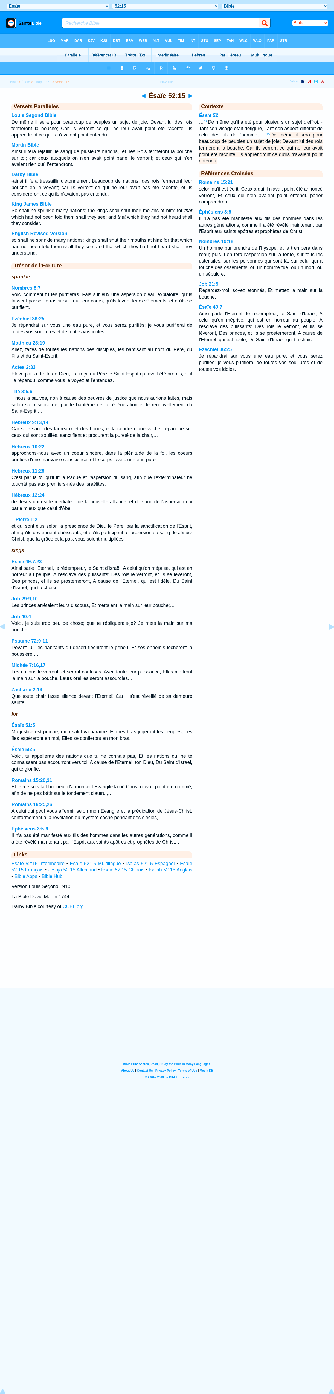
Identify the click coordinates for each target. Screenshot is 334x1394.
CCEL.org (73, 906)
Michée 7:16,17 (28, 665)
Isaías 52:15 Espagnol (150, 863)
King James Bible (31, 204)
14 (205, 121)
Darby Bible (24, 174)
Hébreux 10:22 (27, 447)
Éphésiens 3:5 (215, 212)
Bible (14, 82)
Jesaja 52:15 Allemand (72, 870)
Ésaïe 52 (208, 115)
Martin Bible (25, 145)
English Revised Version (39, 233)
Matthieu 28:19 (28, 343)
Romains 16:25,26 (31, 804)
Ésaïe (25, 82)
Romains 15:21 (216, 182)
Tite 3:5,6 (21, 391)
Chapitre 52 (42, 82)
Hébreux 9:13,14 (29, 422)
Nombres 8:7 (26, 288)
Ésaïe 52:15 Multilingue (95, 863)
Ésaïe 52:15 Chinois (122, 870)
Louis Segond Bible (33, 115)
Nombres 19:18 (216, 241)
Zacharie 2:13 (26, 689)
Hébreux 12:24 (27, 495)
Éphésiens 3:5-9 (29, 829)
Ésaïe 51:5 (23, 725)
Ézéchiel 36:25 (27, 319)
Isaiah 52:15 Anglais (170, 870)
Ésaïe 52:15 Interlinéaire (38, 863)
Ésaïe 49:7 (210, 307)
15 (268, 134)
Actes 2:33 (23, 367)
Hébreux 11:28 (27, 471)
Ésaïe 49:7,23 (26, 561)
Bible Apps (25, 876)
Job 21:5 (208, 284)
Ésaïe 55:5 (23, 749)
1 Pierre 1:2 (24, 519)
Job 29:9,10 (24, 599)
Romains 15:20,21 (31, 780)
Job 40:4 (21, 616)
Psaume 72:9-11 (29, 641)
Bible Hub (52, 876)
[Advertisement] (167, 954)
